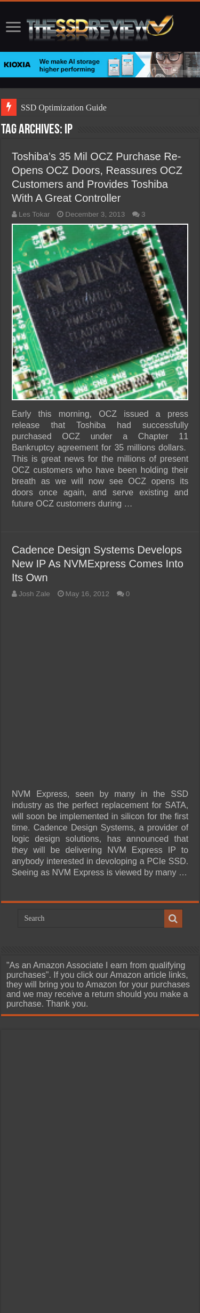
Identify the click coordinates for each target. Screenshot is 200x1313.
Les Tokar (34, 214)
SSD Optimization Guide (64, 107)
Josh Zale (34, 594)
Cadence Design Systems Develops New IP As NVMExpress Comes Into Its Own (97, 563)
